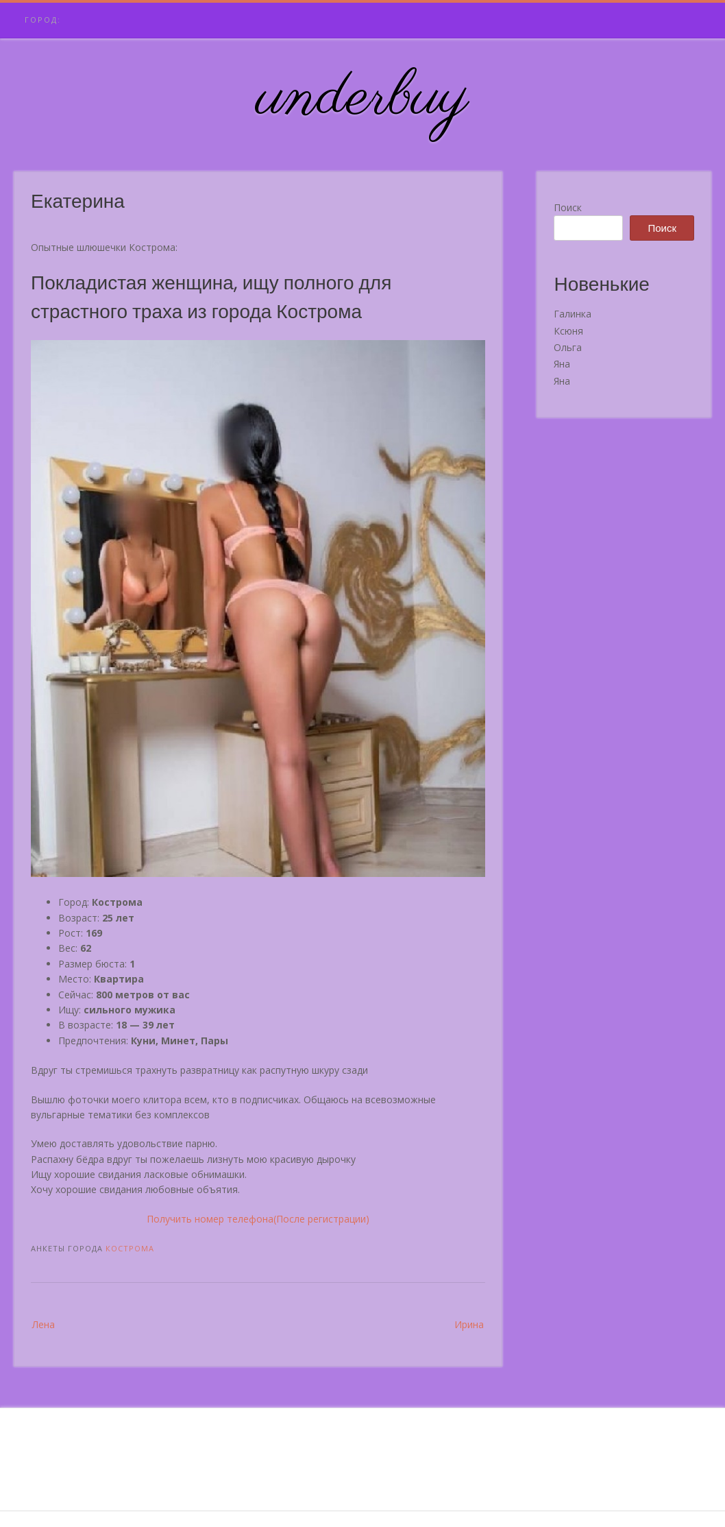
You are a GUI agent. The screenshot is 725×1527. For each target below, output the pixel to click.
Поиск (568, 207)
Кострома (130, 1248)
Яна (562, 363)
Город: (43, 19)
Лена (43, 1324)
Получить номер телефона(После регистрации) (258, 1218)
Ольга (568, 347)
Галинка (572, 313)
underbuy (363, 98)
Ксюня (568, 330)
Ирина (469, 1324)
